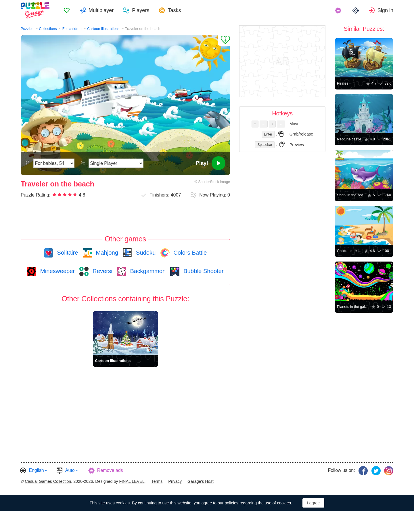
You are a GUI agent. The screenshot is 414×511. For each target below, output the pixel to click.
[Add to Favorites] (224, 40)
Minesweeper (57, 271)
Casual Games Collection (48, 481)
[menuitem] (67, 10)
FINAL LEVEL (131, 481)
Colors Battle (189, 252)
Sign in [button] (385, 10)
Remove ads (110, 470)
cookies (123, 503)
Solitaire (66, 252)
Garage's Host (200, 481)
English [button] (36, 470)
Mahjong (106, 252)
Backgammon (147, 271)
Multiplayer (101, 10)
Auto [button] (70, 470)
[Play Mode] (116, 163)
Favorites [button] (66, 10)
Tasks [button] (174, 10)
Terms (157, 481)
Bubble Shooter (202, 271)
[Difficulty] (53, 163)
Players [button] (140, 10)
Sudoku (145, 252)
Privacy (175, 481)
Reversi (101, 271)
